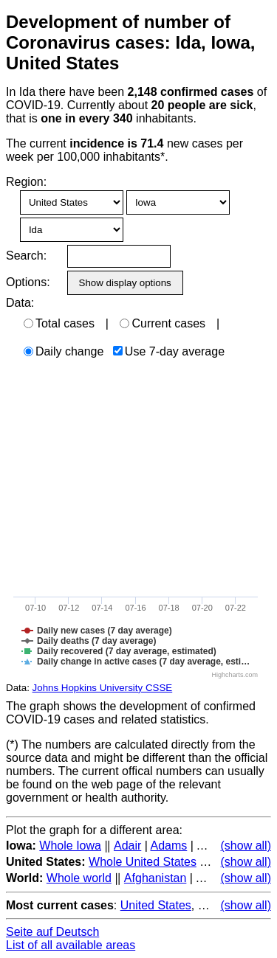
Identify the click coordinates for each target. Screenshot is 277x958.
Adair (127, 845)
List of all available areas (70, 945)
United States (155, 905)
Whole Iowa (70, 845)
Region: (26, 182)
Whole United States (142, 861)
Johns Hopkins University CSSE (103, 687)
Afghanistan (155, 878)
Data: (20, 302)
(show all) (246, 845)
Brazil (213, 905)
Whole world (79, 878)
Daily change (64, 351)
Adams (168, 845)
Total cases (59, 323)
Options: (27, 282)
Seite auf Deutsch (52, 932)
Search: (26, 255)
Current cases (162, 323)
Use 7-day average (169, 351)
